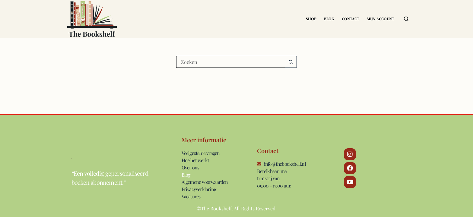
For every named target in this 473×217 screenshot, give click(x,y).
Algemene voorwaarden (205, 182)
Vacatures (191, 196)
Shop (311, 18)
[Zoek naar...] (230, 62)
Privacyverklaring (199, 189)
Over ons (190, 167)
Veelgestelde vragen (201, 153)
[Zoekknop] (291, 62)
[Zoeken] (406, 19)
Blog (329, 18)
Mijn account (380, 18)
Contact (350, 18)
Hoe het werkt (195, 160)
